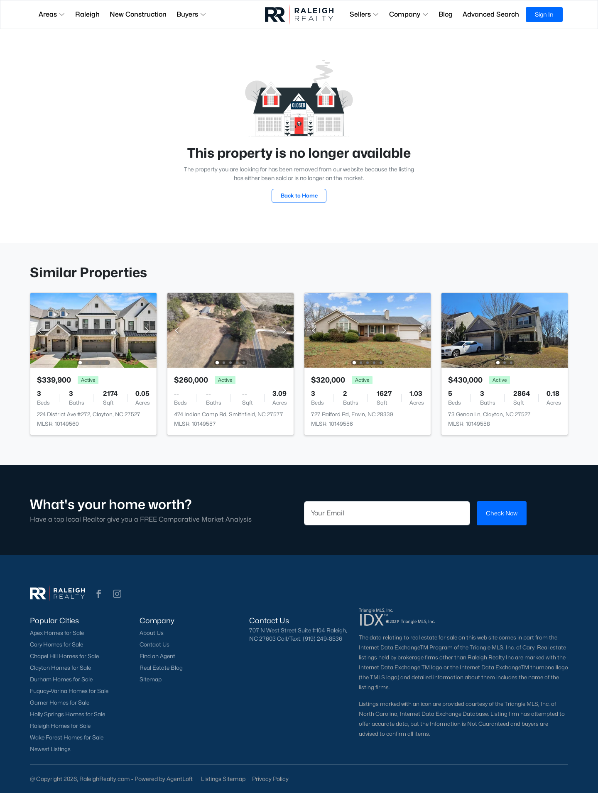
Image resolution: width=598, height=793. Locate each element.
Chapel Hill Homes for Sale (64, 656)
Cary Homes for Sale (56, 644)
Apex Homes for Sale (57, 633)
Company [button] (409, 14)
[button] (99, 594)
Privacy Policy (270, 778)
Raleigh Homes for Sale (60, 725)
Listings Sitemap (223, 778)
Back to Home (299, 195)
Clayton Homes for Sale (60, 667)
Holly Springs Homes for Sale (67, 714)
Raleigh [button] (87, 14)
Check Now (501, 513)
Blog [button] (446, 14)
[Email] (387, 513)
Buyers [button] (191, 14)
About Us (152, 633)
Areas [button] (52, 14)
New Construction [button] (138, 14)
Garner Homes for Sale (59, 702)
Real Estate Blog (161, 667)
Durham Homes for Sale (61, 679)
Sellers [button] (364, 14)
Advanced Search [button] (491, 14)
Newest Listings (50, 749)
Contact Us (154, 644)
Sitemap (151, 679)
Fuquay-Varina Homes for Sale (69, 691)
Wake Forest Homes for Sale (66, 737)
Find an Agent (157, 656)
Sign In (544, 14)
